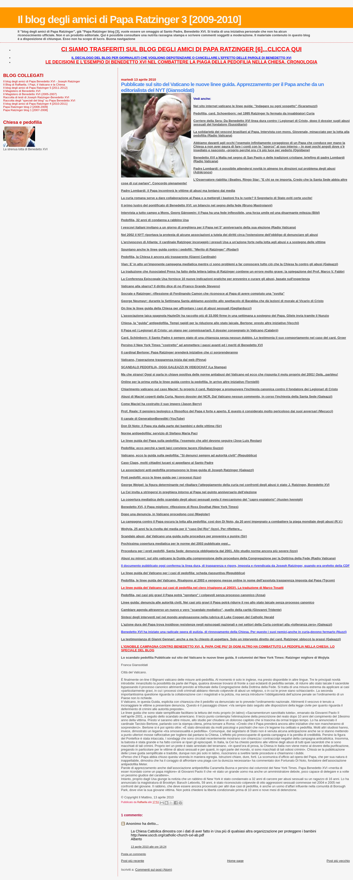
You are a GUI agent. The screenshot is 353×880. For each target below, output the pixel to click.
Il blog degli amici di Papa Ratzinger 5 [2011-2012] (35, 87)
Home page (235, 861)
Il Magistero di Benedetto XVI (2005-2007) (30, 94)
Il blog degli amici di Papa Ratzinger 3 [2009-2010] (129, 19)
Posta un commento (133, 854)
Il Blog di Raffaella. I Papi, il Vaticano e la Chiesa (34, 84)
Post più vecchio (338, 861)
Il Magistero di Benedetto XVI (21, 90)
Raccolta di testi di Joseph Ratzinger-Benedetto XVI (36, 97)
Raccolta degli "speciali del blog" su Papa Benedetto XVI (39, 100)
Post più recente (132, 861)
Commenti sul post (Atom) (153, 869)
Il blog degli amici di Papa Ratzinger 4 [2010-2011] (35, 103)
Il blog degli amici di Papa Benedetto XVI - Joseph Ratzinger (41, 81)
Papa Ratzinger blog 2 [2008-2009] (25, 106)
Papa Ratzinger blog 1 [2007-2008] (25, 110)
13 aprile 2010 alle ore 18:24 (148, 846)
